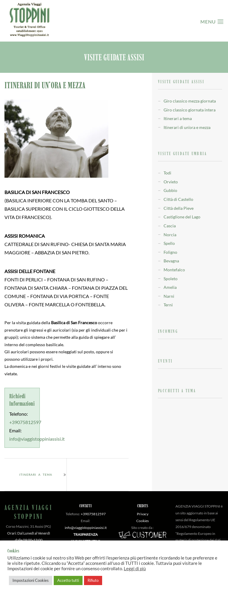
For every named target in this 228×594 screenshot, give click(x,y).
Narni (169, 296)
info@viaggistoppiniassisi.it (37, 439)
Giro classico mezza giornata (190, 100)
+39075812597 (25, 422)
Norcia (170, 234)
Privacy (142, 514)
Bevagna (171, 260)
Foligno (170, 252)
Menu (212, 21)
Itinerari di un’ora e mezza (187, 127)
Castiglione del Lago (182, 216)
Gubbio (170, 190)
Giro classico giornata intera (190, 109)
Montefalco (174, 269)
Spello (169, 243)
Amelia (170, 287)
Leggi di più (135, 568)
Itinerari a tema (35, 474)
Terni (168, 304)
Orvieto (171, 181)
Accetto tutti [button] (68, 580)
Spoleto (171, 278)
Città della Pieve (179, 208)
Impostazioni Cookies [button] (30, 580)
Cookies (142, 521)
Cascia (170, 225)
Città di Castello (178, 199)
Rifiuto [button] (93, 580)
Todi (167, 172)
